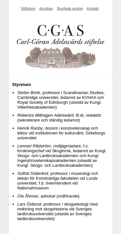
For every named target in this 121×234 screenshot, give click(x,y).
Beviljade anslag (70, 8)
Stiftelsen (28, 8)
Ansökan (46, 8)
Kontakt (93, 8)
